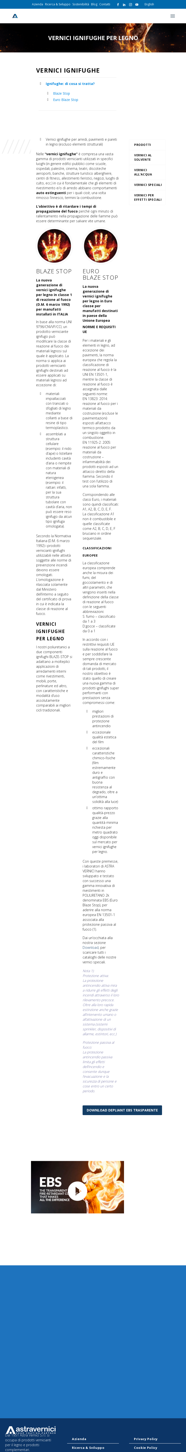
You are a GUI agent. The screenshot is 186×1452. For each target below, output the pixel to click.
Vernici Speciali (148, 185)
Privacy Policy (146, 1439)
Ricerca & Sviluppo (57, 4)
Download (91, 981)
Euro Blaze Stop (65, 99)
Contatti (104, 4)
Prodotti (142, 145)
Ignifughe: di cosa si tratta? (70, 83)
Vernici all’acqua (143, 172)
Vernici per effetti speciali (148, 197)
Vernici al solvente (143, 157)
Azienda (37, 4)
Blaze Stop (61, 93)
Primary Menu (172, 16)
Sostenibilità (80, 4)
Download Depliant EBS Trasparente (122, 1110)
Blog (94, 4)
